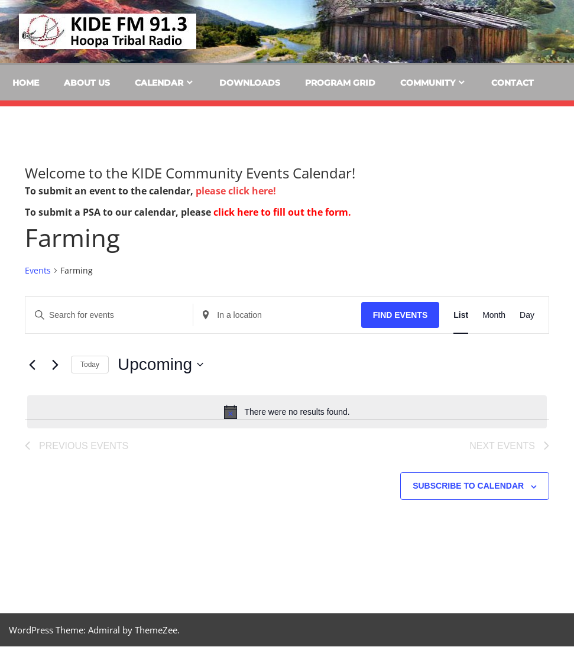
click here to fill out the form (280, 212)
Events (38, 270)
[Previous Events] (32, 364)
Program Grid (340, 82)
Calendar (159, 82)
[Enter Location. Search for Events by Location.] (277, 315)
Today (89, 364)
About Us (87, 82)
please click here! (236, 190)
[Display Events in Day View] (527, 315)
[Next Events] (55, 364)
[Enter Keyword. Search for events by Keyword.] (109, 315)
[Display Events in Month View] (493, 315)
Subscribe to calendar (468, 486)
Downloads (249, 82)
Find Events (400, 315)
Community (427, 82)
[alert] (287, 411)
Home (25, 82)
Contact (512, 82)
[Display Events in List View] (460, 315)
